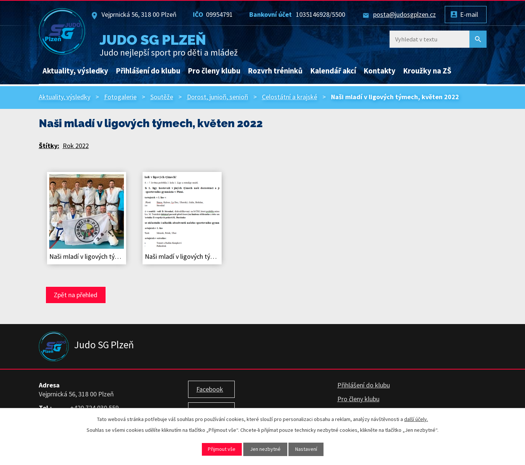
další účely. (416, 419)
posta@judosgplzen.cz (404, 14)
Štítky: (49, 145)
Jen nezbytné (265, 449)
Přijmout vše (221, 449)
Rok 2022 (76, 145)
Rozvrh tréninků (275, 71)
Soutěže (161, 96)
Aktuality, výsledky (75, 71)
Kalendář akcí (333, 71)
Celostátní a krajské (289, 96)
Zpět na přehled (75, 294)
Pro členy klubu (214, 71)
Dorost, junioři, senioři (217, 96)
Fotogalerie (120, 96)
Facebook (209, 389)
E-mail (469, 14)
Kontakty (379, 71)
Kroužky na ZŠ (427, 71)
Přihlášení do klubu (148, 71)
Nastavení (306, 449)
